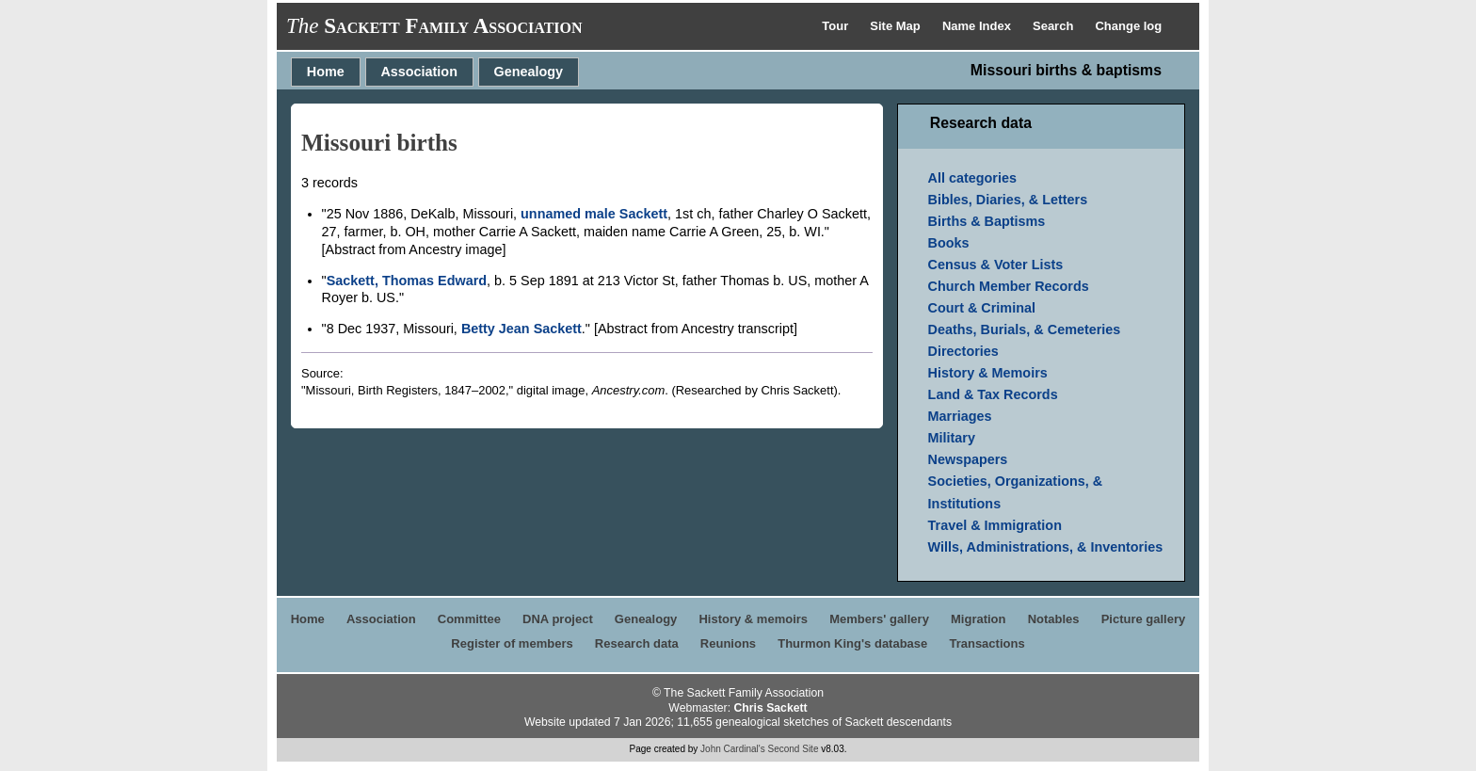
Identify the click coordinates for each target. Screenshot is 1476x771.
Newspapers (968, 459)
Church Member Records (1008, 286)
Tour (837, 26)
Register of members (511, 643)
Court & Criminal (981, 307)
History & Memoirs (988, 372)
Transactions (986, 643)
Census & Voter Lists (996, 264)
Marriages (960, 416)
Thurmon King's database (852, 643)
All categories (972, 177)
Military (951, 437)
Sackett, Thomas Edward (407, 280)
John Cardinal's (732, 749)
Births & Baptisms (987, 221)
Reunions (728, 643)
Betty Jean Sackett (521, 328)
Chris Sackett (770, 708)
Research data (637, 643)
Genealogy (529, 71)
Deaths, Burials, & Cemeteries (1024, 329)
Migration (978, 619)
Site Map (896, 26)
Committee (469, 619)
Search (1055, 26)
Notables (1054, 619)
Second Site (793, 749)
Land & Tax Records (993, 394)
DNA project (557, 619)
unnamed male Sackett (594, 213)
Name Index (978, 26)
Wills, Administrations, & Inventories (1045, 546)
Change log (1128, 26)
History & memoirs (753, 619)
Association (418, 71)
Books (949, 242)
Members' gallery (879, 619)
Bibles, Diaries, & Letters (1008, 199)
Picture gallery (1143, 619)
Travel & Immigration (995, 525)
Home (326, 71)
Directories (963, 351)
